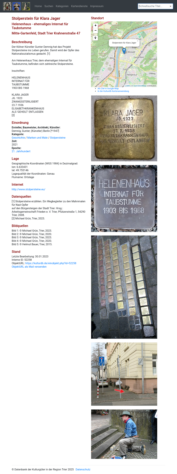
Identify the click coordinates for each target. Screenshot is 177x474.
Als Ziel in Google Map (108, 88)
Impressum (97, 6)
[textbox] (155, 6)
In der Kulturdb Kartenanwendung (113, 91)
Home (38, 6)
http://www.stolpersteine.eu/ (28, 189)
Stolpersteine (58, 137)
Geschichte (18, 137)
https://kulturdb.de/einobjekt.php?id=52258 (50, 263)
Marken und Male (37, 137)
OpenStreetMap (139, 86)
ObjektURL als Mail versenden (29, 266)
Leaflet (127, 86)
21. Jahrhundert (21, 151)
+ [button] (95, 25)
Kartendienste (79, 6)
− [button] (95, 30)
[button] (170, 6)
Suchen (48, 6)
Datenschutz (83, 469)
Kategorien (62, 6)
